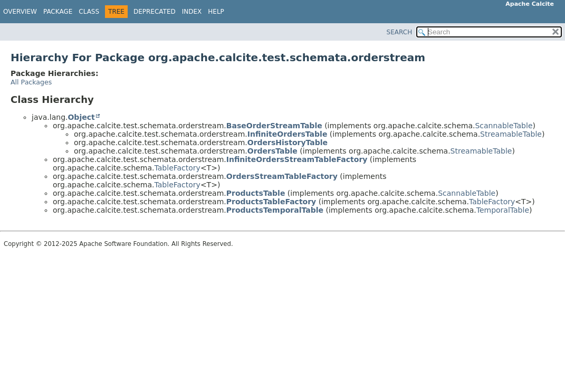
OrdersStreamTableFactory (282, 176)
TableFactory (177, 168)
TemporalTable (502, 210)
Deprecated (154, 11)
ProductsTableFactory (271, 201)
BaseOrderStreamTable (274, 125)
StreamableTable (511, 134)
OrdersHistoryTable (287, 142)
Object (81, 117)
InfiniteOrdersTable (287, 134)
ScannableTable (503, 125)
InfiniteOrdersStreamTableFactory (297, 159)
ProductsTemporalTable (274, 210)
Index (192, 11)
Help (216, 11)
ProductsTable (255, 193)
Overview (20, 11)
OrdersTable (272, 151)
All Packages (31, 82)
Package (57, 11)
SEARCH (400, 32)
